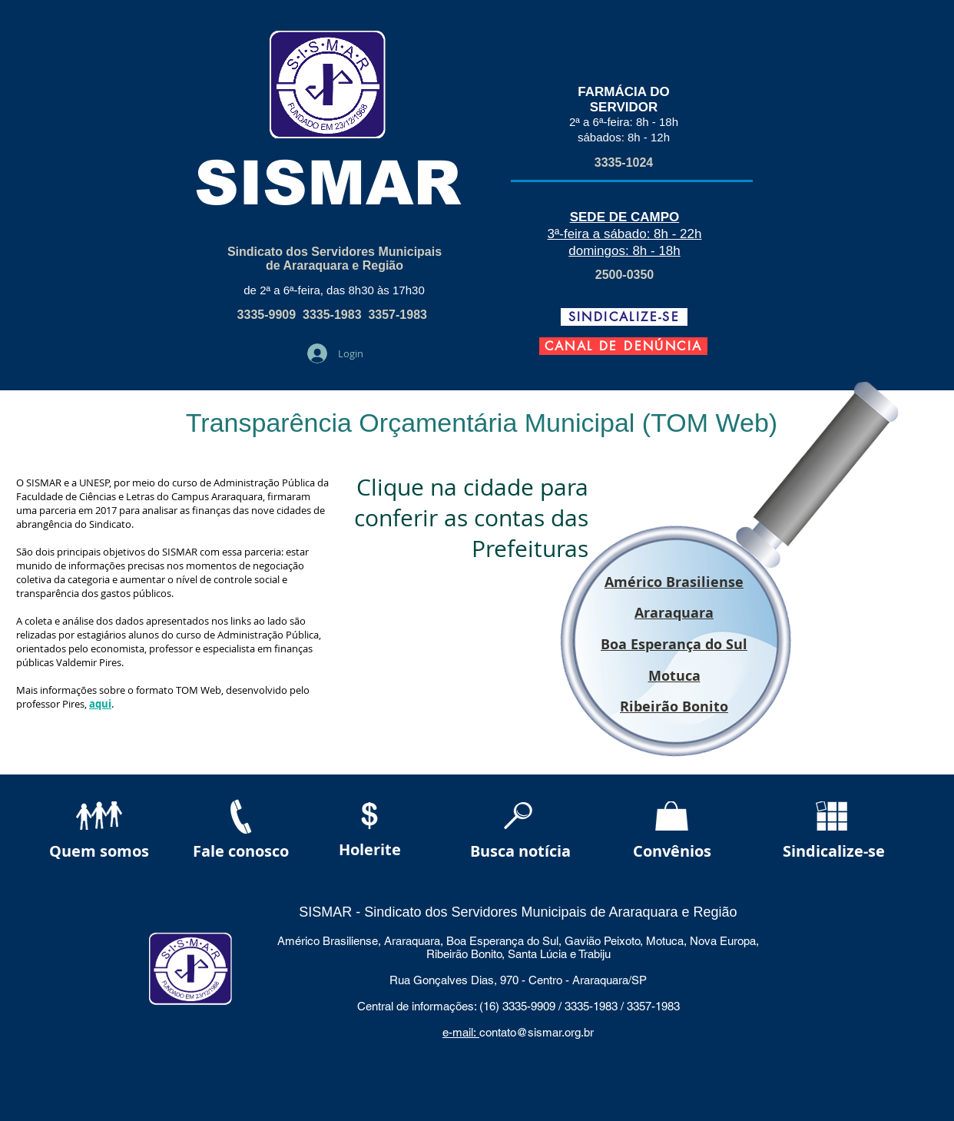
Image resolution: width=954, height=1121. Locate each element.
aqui (100, 704)
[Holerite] (369, 850)
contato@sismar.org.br (536, 1032)
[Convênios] (672, 851)
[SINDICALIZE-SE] (624, 317)
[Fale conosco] (241, 851)
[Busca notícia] (520, 851)
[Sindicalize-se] (834, 851)
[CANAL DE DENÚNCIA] (623, 346)
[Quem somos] (99, 851)
